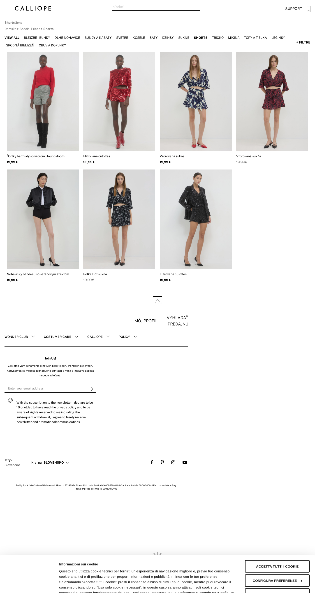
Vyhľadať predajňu (177, 320)
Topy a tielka (255, 37)
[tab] (20, 336)
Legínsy (278, 37)
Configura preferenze (277, 544)
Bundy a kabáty (98, 37)
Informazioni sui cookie (78, 584)
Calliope (95, 337)
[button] (54, 462)
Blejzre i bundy (37, 37)
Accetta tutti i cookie (277, 529)
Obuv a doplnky (52, 45)
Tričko (218, 37)
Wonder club (16, 337)
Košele (139, 37)
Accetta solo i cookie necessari (277, 560)
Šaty (154, 37)
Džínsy (168, 37)
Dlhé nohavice (67, 37)
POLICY (124, 337)
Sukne (183, 37)
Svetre (122, 37)
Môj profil (146, 320)
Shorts (201, 37)
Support (293, 9)
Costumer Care (57, 337)
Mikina (234, 37)
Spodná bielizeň (20, 45)
